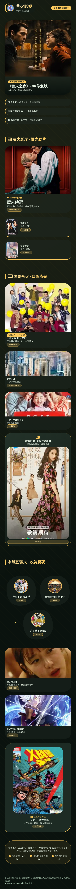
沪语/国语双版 (14, 385)
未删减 (55, 600)
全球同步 (12, 735)
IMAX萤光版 (14, 210)
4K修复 (25, 230)
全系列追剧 (13, 345)
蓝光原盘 (26, 252)
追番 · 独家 (13, 688)
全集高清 (12, 426)
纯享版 (21, 600)
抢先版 (38, 634)
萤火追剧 (38, 542)
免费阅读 (38, 826)
